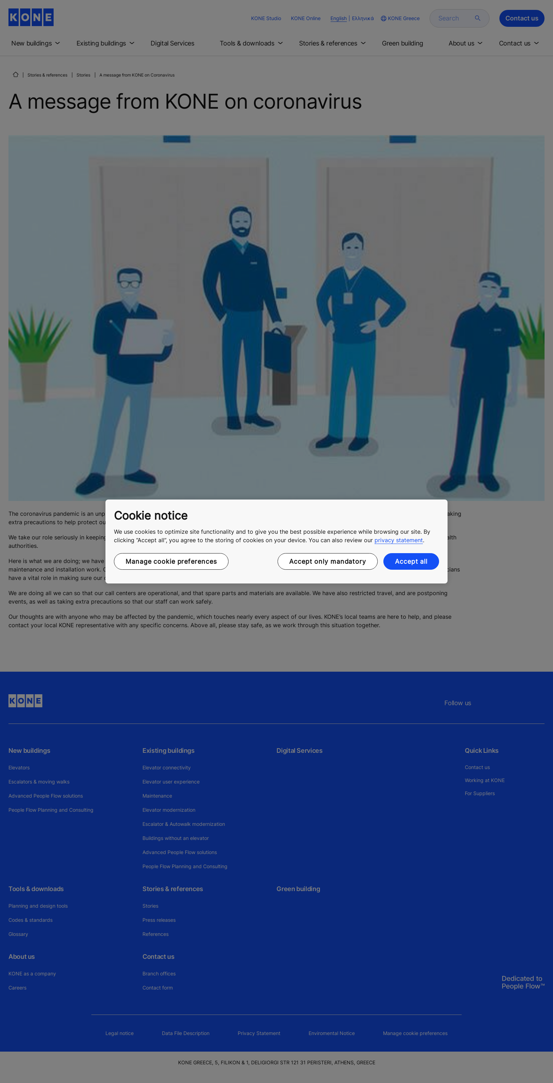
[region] (276, 541)
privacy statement (399, 540)
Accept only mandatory (327, 561)
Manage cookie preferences (171, 561)
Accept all (411, 561)
